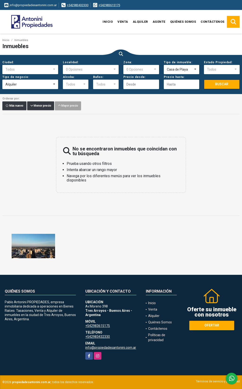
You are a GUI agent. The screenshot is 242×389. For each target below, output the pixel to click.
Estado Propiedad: (218, 62)
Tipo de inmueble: (178, 62)
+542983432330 (77, 5)
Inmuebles (21, 40)
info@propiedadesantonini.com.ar (110, 347)
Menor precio (40, 106)
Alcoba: (69, 77)
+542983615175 (109, 5)
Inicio (108, 21)
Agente (159, 21)
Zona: (127, 62)
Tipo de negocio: (15, 77)
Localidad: (71, 62)
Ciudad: (8, 62)
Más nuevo (14, 106)
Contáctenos (213, 21)
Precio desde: (134, 77)
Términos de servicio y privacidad (218, 381)
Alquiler (140, 21)
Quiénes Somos (183, 21)
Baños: (98, 77)
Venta (122, 21)
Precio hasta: (174, 77)
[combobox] (30, 69)
